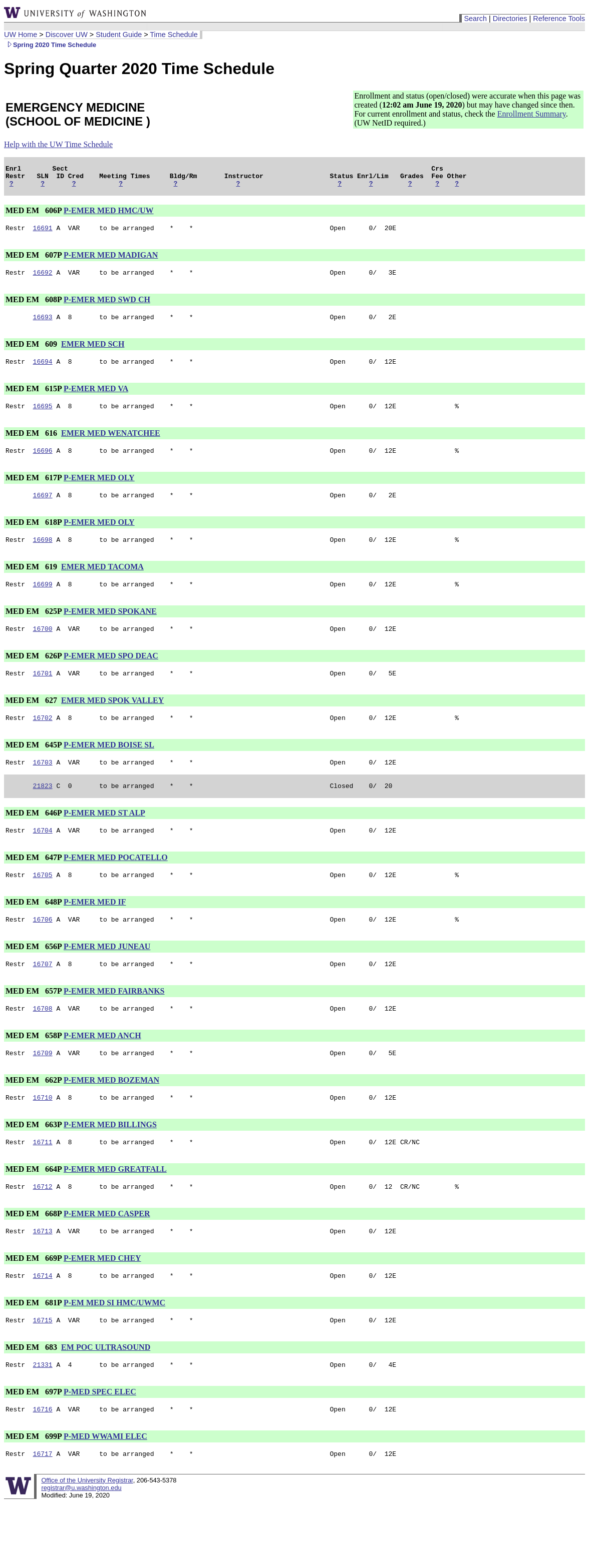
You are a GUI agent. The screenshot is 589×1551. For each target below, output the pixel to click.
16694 (43, 371)
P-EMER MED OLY (99, 491)
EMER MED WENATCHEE (110, 445)
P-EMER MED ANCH (102, 1068)
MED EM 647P (34, 884)
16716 (43, 1455)
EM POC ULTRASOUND (105, 1390)
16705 (43, 903)
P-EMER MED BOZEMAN (111, 1114)
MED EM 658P (34, 1068)
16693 (43, 325)
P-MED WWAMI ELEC (105, 1482)
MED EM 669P (34, 1298)
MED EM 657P (34, 1022)
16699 (43, 601)
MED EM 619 (32, 583)
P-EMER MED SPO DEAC (111, 675)
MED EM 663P (34, 1160)
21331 (43, 1409)
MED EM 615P (34, 399)
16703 (43, 786)
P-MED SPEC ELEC (100, 1436)
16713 (43, 1271)
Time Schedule (173, 35)
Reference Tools (559, 19)
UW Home (20, 35)
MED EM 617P (34, 491)
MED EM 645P (34, 767)
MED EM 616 (32, 445)
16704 (43, 857)
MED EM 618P (34, 537)
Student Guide (119, 35)
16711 (43, 1179)
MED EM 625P (34, 629)
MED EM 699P (34, 1482)
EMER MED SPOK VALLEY (112, 721)
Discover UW (67, 35)
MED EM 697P (34, 1436)
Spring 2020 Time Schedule (50, 45)
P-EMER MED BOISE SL (109, 767)
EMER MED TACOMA (102, 583)
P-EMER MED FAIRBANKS (114, 1022)
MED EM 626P (34, 675)
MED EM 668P (34, 1252)
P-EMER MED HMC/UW (109, 215)
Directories (510, 19)
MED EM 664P (34, 1206)
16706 (43, 949)
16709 (43, 1087)
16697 (43, 509)
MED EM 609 (32, 353)
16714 (43, 1317)
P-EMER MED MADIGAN (111, 261)
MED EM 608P (34, 307)
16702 (43, 739)
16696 (43, 463)
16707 (43, 995)
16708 (43, 1041)
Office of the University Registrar (87, 1528)
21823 (43, 811)
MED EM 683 (32, 1390)
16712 (43, 1225)
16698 (43, 555)
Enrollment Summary (531, 114)
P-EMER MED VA (96, 399)
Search (475, 19)
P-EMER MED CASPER (107, 1252)
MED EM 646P (34, 838)
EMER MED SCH (92, 353)
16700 (43, 647)
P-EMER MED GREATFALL (115, 1206)
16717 (43, 1501)
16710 (43, 1133)
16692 (43, 279)
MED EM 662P (34, 1114)
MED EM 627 (32, 721)
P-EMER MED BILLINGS (110, 1160)
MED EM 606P (34, 215)
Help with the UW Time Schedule (58, 144)
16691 (43, 233)
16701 (43, 693)
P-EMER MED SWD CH (107, 307)
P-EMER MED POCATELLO (116, 884)
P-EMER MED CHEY (102, 1298)
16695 (43, 417)
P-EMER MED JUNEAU (107, 976)
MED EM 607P (34, 261)
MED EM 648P (34, 930)
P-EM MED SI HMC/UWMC (114, 1344)
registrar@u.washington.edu (81, 1535)
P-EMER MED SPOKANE (110, 629)
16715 (43, 1363)
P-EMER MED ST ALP (104, 838)
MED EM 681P (34, 1344)
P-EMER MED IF (95, 930)
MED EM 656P (34, 976)
